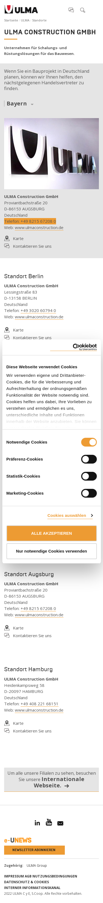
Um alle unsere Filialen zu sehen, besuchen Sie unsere (51, 779)
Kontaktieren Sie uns (32, 246)
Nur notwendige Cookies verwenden (51, 551)
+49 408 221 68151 (40, 703)
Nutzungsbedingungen (54, 876)
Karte (18, 238)
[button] (71, 9)
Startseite (11, 20)
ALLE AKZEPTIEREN (51, 533)
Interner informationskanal (32, 887)
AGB (28, 876)
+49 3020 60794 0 (38, 310)
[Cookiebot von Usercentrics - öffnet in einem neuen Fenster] (73, 347)
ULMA (25, 20)
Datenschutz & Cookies (26, 882)
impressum (14, 876)
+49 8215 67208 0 (38, 221)
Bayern (17, 104)
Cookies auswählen (67, 515)
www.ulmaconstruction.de (39, 227)
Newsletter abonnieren (33, 850)
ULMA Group (37, 865)
